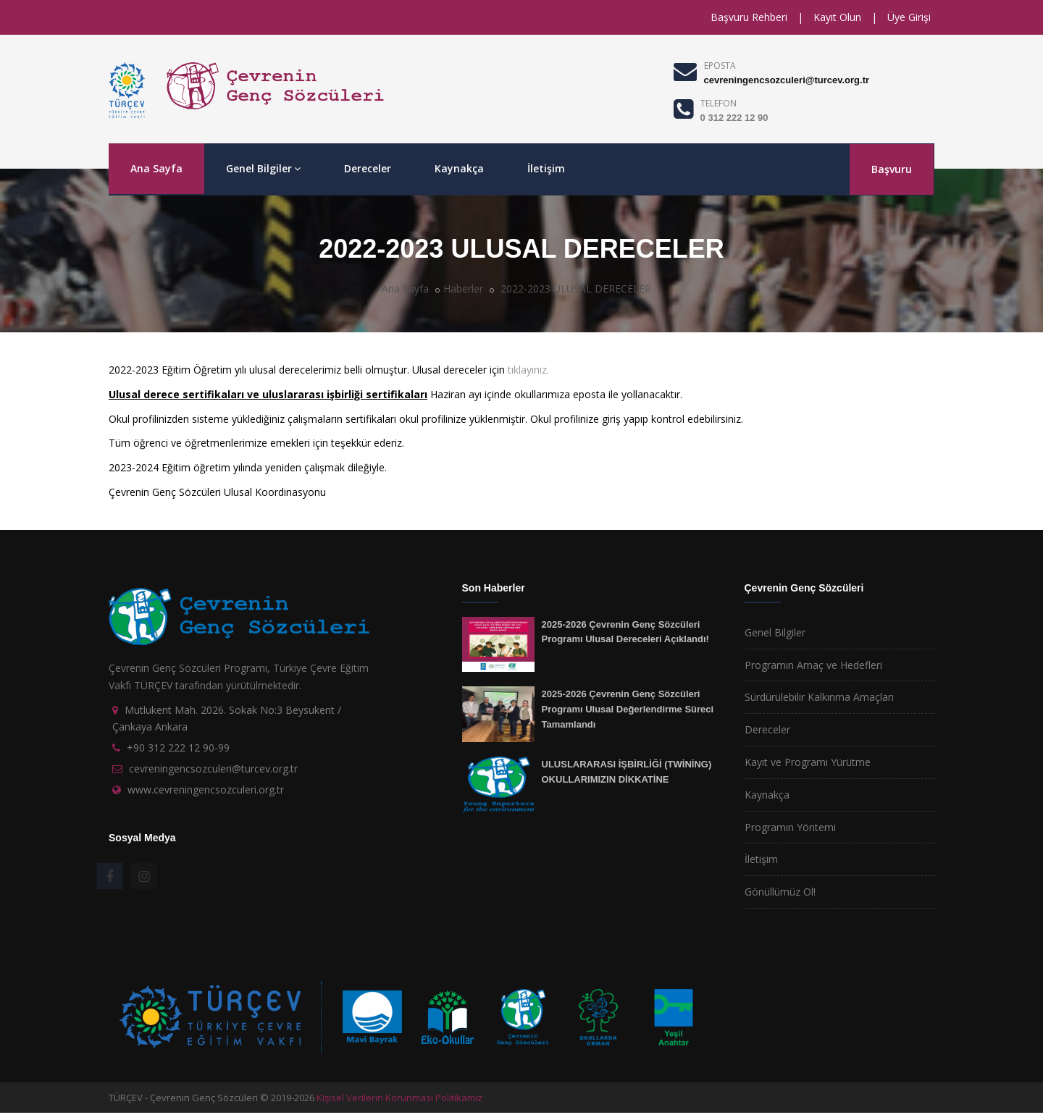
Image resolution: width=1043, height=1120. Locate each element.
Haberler (463, 288)
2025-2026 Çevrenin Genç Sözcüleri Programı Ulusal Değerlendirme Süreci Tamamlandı (628, 709)
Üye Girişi (909, 17)
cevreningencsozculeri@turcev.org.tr (786, 80)
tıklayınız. (528, 369)
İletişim (546, 168)
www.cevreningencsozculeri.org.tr (205, 789)
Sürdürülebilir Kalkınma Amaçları (819, 697)
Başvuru (891, 169)
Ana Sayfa (156, 168)
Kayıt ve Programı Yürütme (808, 762)
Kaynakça (459, 168)
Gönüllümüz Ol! (780, 891)
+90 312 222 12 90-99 (178, 747)
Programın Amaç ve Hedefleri (813, 665)
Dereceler (367, 168)
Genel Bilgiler (263, 168)
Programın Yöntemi (790, 827)
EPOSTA (720, 65)
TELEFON (718, 103)
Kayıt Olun (837, 17)
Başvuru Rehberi (749, 17)
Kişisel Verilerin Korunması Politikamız (399, 1097)
